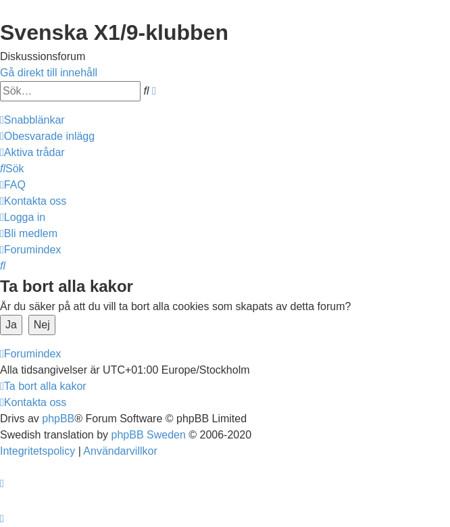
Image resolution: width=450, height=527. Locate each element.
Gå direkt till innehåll (48, 72)
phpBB (58, 418)
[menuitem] (47, 136)
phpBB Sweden (148, 435)
